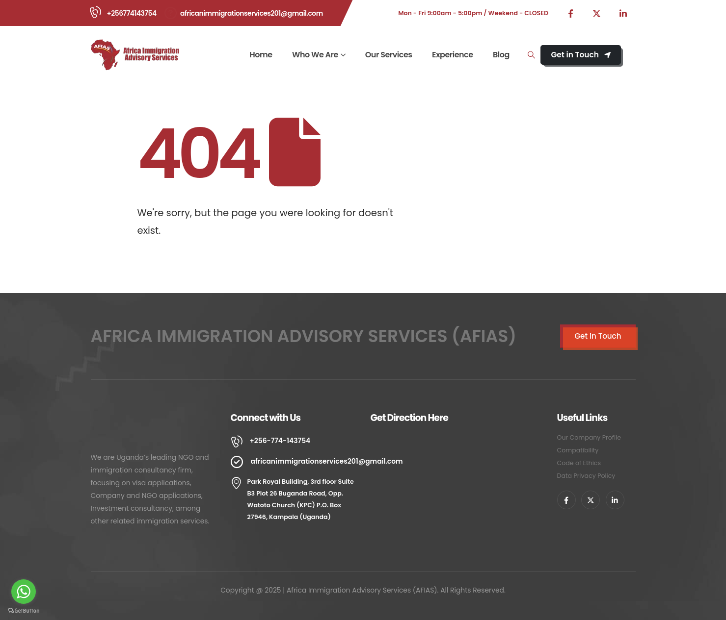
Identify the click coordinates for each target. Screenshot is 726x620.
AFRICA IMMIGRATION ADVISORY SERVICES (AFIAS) (304, 336)
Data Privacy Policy (586, 475)
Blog (501, 54)
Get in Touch (580, 55)
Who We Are (315, 54)
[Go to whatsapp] (23, 591)
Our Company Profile (589, 437)
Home (260, 54)
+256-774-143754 (280, 441)
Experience (452, 54)
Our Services (388, 54)
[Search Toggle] (531, 55)
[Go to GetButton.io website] (23, 610)
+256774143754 (132, 13)
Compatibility (578, 450)
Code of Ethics (579, 463)
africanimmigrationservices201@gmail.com (251, 13)
